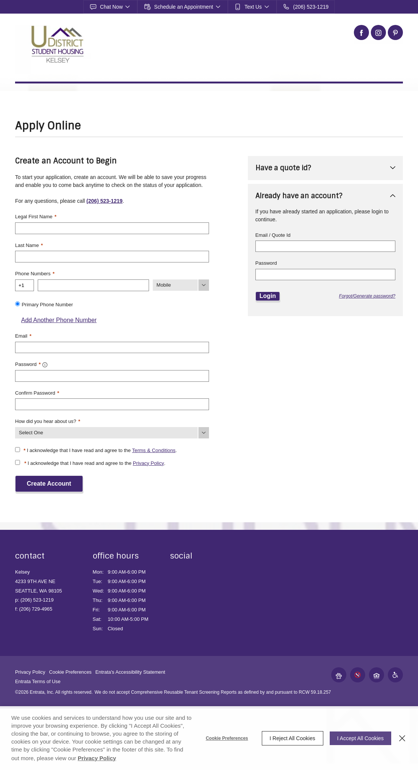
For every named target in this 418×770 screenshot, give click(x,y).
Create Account (49, 481)
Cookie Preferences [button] (70, 670)
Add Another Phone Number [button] (56, 319)
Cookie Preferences (225, 738)
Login (268, 296)
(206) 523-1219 (104, 201)
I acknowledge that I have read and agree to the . (99, 448)
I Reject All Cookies (290, 738)
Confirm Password (37, 391)
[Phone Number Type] (181, 284)
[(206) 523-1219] (303, 7)
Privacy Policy (148, 461)
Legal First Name (36, 216)
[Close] (402, 738)
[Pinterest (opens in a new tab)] (395, 32)
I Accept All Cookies (359, 738)
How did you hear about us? (47, 419)
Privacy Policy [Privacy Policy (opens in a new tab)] (107, 758)
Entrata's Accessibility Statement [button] (131, 670)
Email (23, 335)
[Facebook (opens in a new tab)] (361, 32)
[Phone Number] (93, 284)
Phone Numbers (35, 273)
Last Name (29, 245)
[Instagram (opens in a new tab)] (378, 32)
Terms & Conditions (153, 448)
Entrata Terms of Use (38, 679)
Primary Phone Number (47, 303)
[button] (112, 7)
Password (266, 263)
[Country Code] (24, 284)
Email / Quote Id (272, 235)
